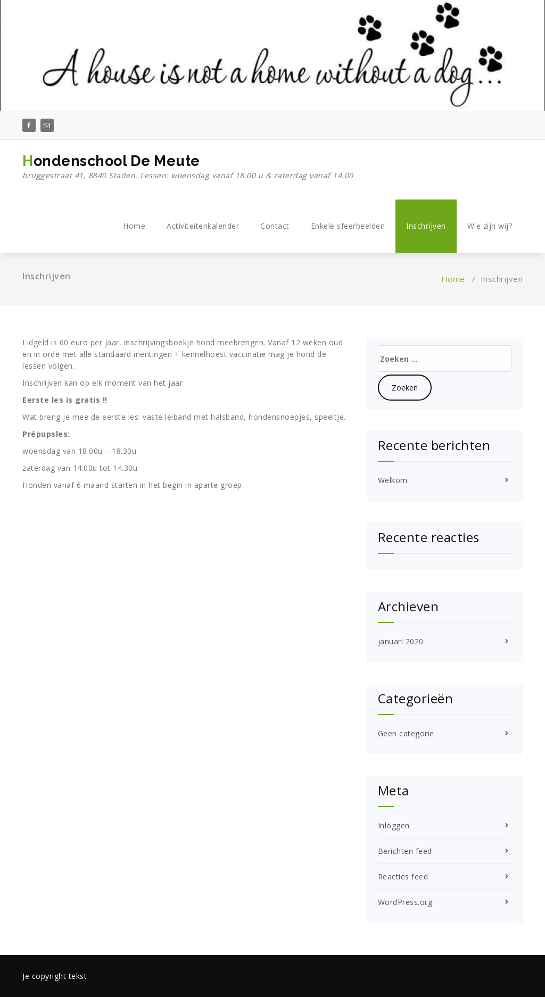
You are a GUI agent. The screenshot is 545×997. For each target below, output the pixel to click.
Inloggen (394, 825)
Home (134, 226)
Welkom (393, 480)
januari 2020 (401, 641)
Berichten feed (405, 851)
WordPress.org (405, 902)
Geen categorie (406, 733)
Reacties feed (403, 876)
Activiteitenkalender (203, 226)
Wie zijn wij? (490, 226)
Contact (275, 226)
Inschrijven (426, 226)
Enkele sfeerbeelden (348, 226)
